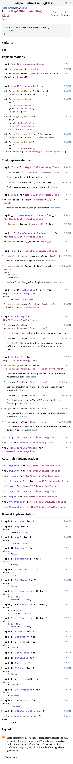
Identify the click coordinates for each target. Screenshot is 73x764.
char (43, 94)
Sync (12, 491)
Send (12, 486)
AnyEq (18, 537)
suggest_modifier (23, 116)
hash (10, 255)
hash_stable (14, 304)
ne (8, 338)
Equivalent (26, 590)
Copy (12, 437)
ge (8, 421)
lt (8, 382)
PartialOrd (18, 357)
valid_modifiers (23, 91)
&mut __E (46, 241)
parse (16, 73)
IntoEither (22, 652)
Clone (14, 167)
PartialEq (17, 316)
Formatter (39, 199)
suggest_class (21, 99)
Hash (13, 250)
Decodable (43, 215)
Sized (16, 277)
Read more (43, 177)
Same (18, 662)
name (15, 69)
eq (8, 325)
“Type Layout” (25, 747)
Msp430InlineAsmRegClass (34, 3)
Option (14, 111)
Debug (14, 194)
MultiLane (15, 706)
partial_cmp (14, 365)
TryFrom (24, 678)
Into (22, 641)
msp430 (23, 8)
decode (11, 224)
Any (17, 526)
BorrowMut (21, 558)
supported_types (23, 142)
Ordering (56, 368)
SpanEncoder (26, 233)
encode (11, 241)
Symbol (35, 69)
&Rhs (32, 338)
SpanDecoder (26, 215)
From (18, 631)
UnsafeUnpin (17, 501)
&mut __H (55, 255)
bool (44, 328)
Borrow (19, 547)
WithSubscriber (25, 711)
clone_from (14, 182)
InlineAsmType (24, 108)
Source (5, 19)
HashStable (28, 289)
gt (8, 408)
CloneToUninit (24, 569)
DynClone (21, 580)
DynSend (14, 465)
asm (17, 8)
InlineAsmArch (12, 94)
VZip (22, 700)
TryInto (24, 689)
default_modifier (23, 134)
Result (47, 73)
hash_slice (14, 266)
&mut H (7, 269)
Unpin (13, 496)
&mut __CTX (48, 304)
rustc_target (8, 8)
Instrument (22, 636)
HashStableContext (24, 299)
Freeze (13, 475)
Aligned (20, 521)
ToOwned (20, 668)
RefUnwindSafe (18, 481)
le (8, 395)
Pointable (21, 657)
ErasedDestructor (25, 716)
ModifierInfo (27, 129)
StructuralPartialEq (23, 447)
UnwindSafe (16, 506)
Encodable (43, 233)
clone (10, 172)
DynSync (14, 470)
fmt (9, 199)
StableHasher (31, 307)
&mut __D (36, 224)
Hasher (25, 255)
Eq (10, 442)
